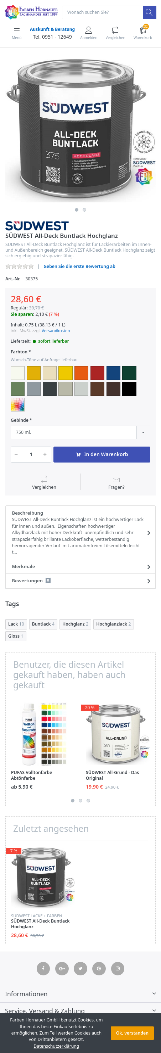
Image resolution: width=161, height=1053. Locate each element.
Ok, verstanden (132, 1033)
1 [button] (76, 210)
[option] (80, 130)
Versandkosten (56, 330)
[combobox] (80, 432)
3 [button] (88, 800)
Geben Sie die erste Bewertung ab (79, 266)
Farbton (19, 352)
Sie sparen (22, 314)
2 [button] (84, 210)
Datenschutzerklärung (56, 1046)
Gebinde (19, 420)
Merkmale (23, 566)
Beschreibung (78, 533)
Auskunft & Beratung (52, 29)
